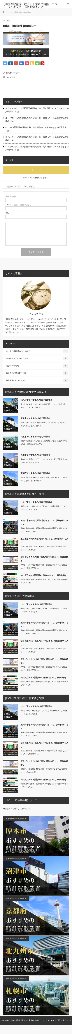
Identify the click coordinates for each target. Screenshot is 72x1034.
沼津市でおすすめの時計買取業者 (35, 418)
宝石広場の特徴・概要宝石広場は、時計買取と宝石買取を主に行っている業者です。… (44, 548)
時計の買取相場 (37, 366)
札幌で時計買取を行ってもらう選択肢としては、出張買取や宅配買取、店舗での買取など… (44, 442)
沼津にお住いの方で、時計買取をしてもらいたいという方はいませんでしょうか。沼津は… (44, 424)
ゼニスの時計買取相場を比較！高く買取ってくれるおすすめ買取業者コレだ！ (37, 129)
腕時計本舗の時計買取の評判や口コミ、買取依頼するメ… (44, 522)
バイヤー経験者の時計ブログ (37, 351)
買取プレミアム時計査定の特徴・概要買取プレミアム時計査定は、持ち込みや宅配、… (44, 566)
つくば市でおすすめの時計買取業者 (36, 502)
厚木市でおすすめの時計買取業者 (35, 455)
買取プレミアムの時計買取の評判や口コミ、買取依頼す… (44, 559)
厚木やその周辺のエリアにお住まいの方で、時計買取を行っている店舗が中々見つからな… (44, 460)
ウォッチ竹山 (36, 314)
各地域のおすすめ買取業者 (37, 358)
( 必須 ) (10, 196)
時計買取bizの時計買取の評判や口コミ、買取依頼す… (45, 575)
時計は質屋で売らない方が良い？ (16, 809)
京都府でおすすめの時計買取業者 (35, 473)
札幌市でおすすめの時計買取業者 (35, 436)
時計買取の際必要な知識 (37, 373)
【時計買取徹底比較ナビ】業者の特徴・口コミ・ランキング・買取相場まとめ (40, 1020)
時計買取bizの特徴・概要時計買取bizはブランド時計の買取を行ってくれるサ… (44, 581)
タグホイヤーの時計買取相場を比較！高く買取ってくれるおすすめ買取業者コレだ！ (37, 138)
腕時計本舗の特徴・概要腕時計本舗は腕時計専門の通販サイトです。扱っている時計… (44, 529)
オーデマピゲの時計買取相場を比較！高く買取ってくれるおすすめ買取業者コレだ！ (37, 119)
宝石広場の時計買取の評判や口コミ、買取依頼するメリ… (44, 540)
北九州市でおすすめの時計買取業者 (36, 400)
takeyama (17, 73)
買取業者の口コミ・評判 (37, 380)
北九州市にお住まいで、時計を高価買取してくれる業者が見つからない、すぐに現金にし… (44, 405)
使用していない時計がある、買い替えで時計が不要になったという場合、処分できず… (44, 507)
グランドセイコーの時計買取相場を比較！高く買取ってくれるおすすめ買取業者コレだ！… (37, 110)
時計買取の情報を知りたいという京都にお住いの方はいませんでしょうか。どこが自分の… (44, 479)
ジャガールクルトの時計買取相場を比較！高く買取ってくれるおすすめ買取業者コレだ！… (37, 148)
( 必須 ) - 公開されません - (18, 205)
